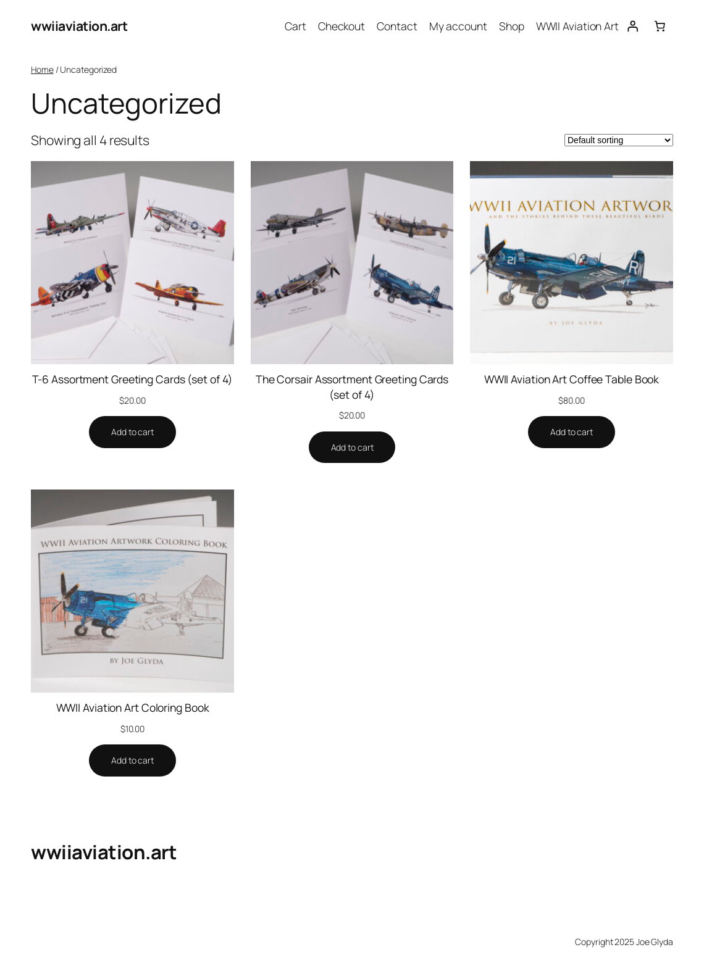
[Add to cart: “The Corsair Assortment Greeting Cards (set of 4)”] (352, 447)
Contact (397, 26)
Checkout (341, 26)
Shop (511, 26)
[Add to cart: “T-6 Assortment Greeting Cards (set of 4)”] (132, 432)
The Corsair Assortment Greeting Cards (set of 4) (352, 387)
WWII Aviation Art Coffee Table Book (572, 379)
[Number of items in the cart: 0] (659, 26)
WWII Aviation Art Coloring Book (132, 707)
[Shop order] (618, 140)
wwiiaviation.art (79, 26)
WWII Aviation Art (577, 26)
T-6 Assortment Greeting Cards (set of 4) (132, 379)
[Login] (632, 26)
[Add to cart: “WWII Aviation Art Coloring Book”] (132, 760)
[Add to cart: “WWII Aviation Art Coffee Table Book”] (571, 432)
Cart (295, 26)
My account (458, 26)
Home (42, 69)
